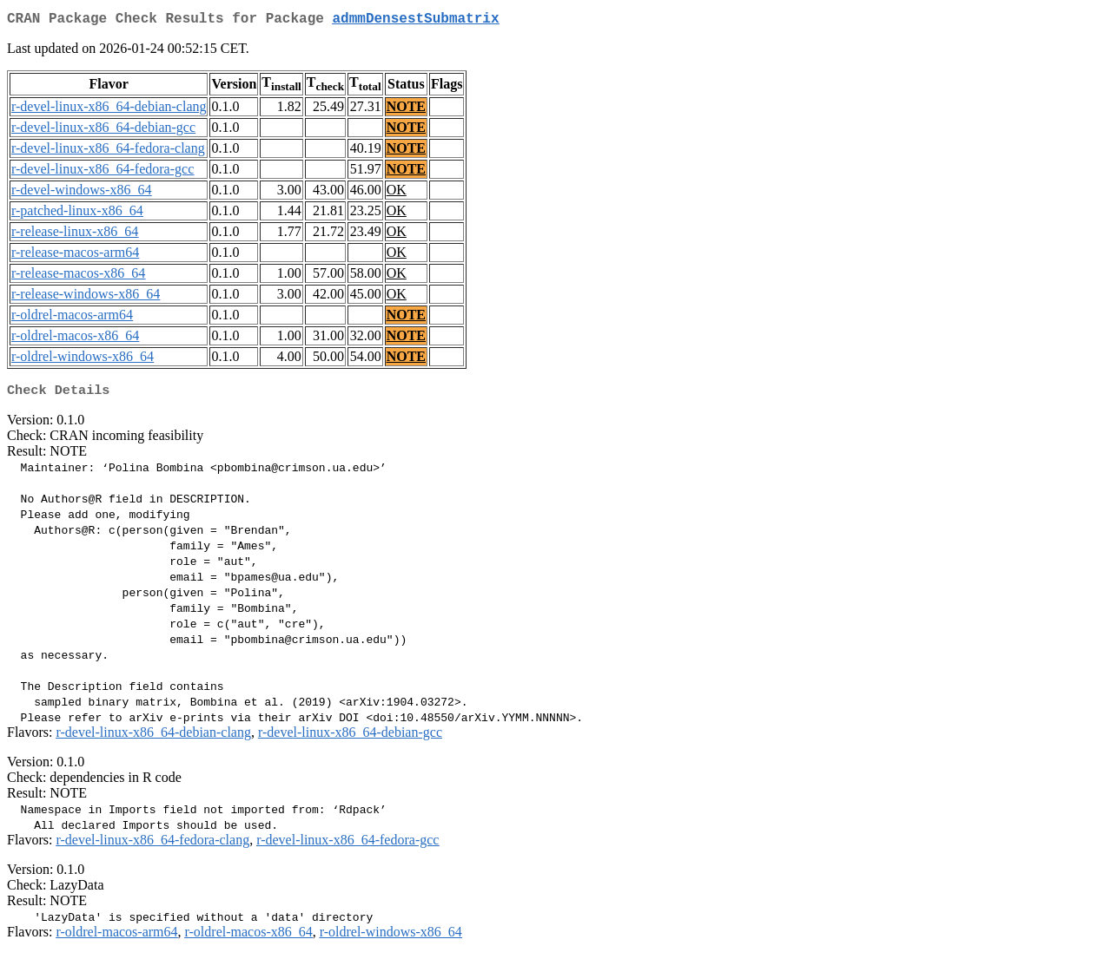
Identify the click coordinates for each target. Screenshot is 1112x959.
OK (397, 193)
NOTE (406, 109)
